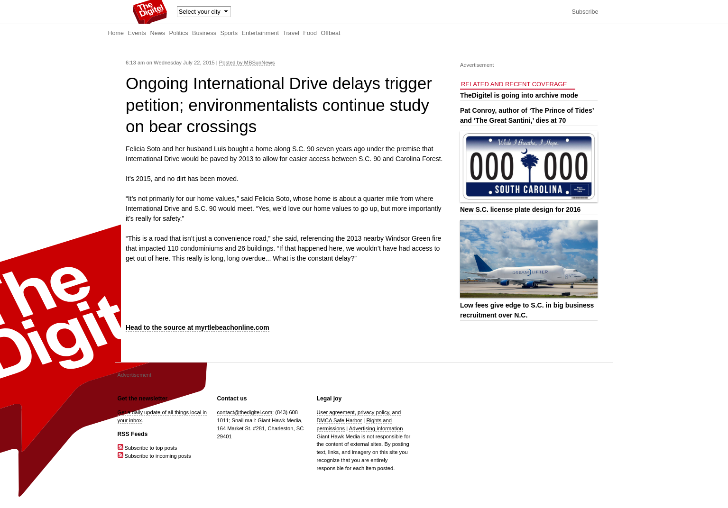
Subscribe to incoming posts (154, 456)
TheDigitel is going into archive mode (519, 95)
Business (204, 33)
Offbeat (330, 33)
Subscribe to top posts (147, 448)
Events (137, 33)
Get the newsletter (143, 398)
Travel (291, 33)
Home (116, 33)
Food (310, 33)
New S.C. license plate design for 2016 (520, 209)
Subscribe (584, 12)
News (158, 33)
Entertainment (260, 33)
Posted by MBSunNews (247, 62)
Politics (178, 33)
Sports (229, 33)
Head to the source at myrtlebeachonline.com (197, 327)
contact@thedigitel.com (244, 412)
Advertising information (376, 428)
